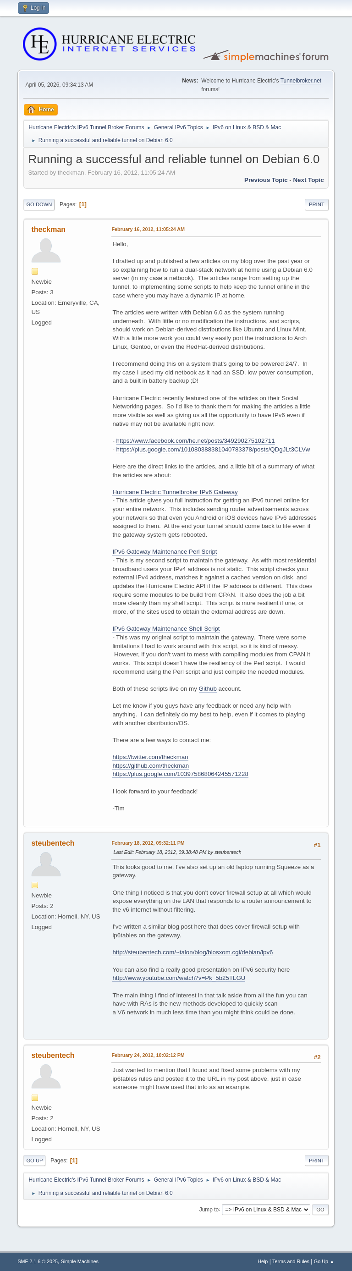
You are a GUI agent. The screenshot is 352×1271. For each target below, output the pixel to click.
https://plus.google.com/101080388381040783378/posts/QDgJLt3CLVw (213, 449)
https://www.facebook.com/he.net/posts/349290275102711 (195, 440)
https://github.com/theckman (150, 765)
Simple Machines (80, 1261)
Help (263, 1261)
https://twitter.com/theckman (150, 757)
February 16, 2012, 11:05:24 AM (148, 229)
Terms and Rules (290, 1261)
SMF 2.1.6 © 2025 (37, 1261)
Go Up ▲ (324, 1261)
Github (208, 688)
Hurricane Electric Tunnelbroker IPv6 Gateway (174, 492)
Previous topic (266, 179)
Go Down (39, 204)
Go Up (34, 1160)
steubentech (52, 843)
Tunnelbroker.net (301, 80)
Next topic (308, 179)
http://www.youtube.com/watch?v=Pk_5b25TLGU (178, 977)
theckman (48, 229)
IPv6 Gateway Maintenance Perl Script (164, 551)
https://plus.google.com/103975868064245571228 (180, 773)
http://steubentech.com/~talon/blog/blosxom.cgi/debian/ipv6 (192, 952)
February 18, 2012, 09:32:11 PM (147, 843)
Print (316, 204)
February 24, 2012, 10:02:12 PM (147, 1055)
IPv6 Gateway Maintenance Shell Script (166, 628)
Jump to (209, 1209)
